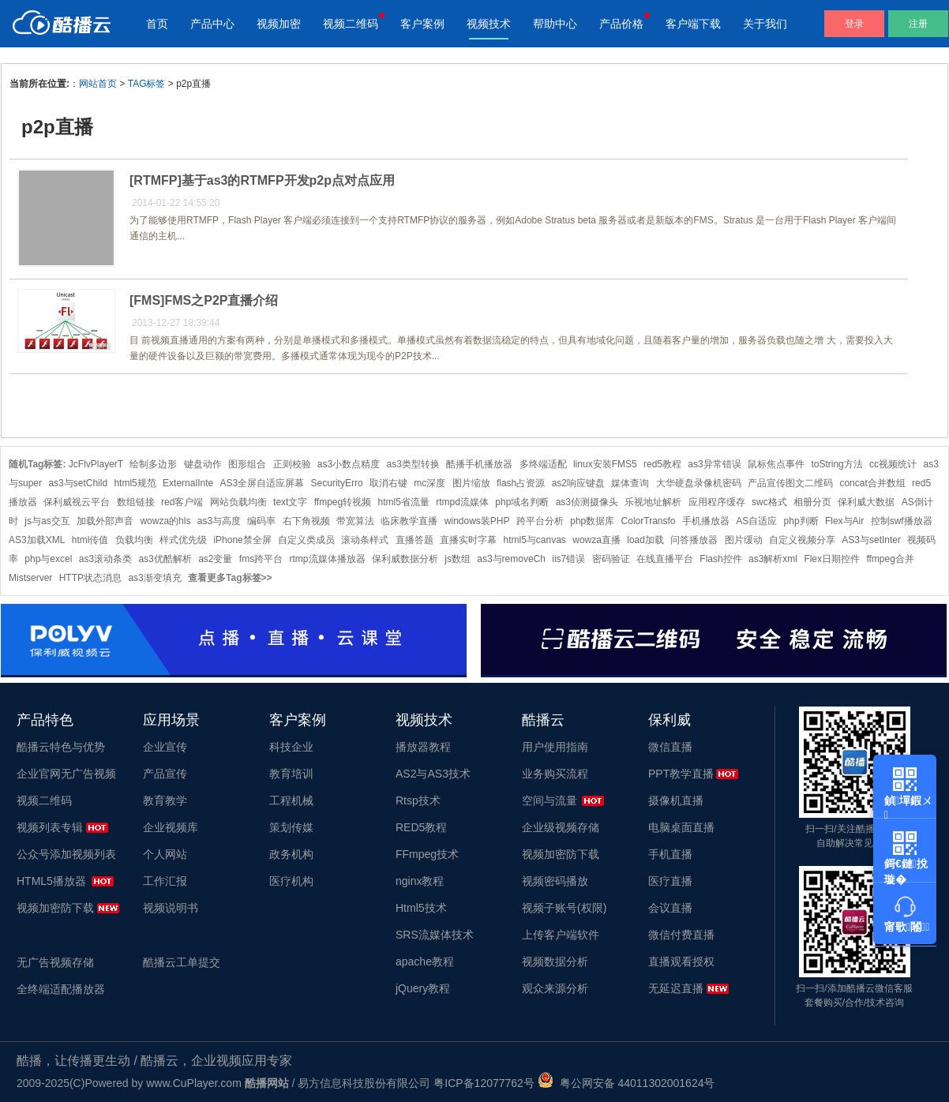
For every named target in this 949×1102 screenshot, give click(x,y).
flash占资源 (521, 483)
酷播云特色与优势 (61, 746)
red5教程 (662, 464)
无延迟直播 (675, 988)
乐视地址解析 (653, 502)
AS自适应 (756, 521)
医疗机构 (291, 881)
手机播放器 (706, 521)
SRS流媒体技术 (435, 934)
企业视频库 (170, 827)
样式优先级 (183, 539)
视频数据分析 (555, 961)
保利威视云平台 (76, 502)
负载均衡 (134, 539)
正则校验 (292, 464)
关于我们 (765, 23)
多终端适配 (543, 464)
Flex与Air (844, 521)
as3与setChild (77, 483)
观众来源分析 (555, 988)
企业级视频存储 (560, 827)
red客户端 (182, 502)
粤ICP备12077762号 (484, 1083)
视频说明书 (170, 907)
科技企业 (291, 746)
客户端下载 (693, 23)
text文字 (290, 502)
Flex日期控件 (832, 558)
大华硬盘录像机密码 (698, 483)
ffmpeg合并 (889, 558)
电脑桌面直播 (681, 827)
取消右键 (388, 483)
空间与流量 (549, 800)
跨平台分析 (540, 521)
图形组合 (247, 464)
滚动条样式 (364, 539)
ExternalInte (188, 483)
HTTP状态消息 (90, 577)
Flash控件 (720, 558)
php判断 (801, 521)
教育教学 (165, 800)
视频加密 (279, 23)
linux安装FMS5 (605, 464)
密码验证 (611, 558)
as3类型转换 (413, 464)
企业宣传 (165, 746)
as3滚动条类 (105, 558)
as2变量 (215, 558)
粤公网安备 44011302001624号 (626, 1083)
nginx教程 (420, 881)
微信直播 (670, 746)
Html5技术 (421, 907)
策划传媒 (291, 827)
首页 (157, 23)
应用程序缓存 (716, 502)
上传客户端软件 (560, 934)
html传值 (90, 539)
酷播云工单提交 (181, 962)
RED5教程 (421, 827)
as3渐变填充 (154, 577)
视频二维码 (350, 23)
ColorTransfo (648, 521)
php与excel (48, 558)
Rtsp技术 (418, 800)
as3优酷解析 (164, 558)
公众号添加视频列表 (66, 854)
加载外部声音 (105, 521)
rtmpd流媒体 (462, 502)
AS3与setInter (871, 539)
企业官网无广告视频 (66, 773)
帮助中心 (555, 23)
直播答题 (414, 539)
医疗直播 (670, 881)
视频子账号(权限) (564, 907)
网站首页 (98, 83)
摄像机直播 (675, 800)
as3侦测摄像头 (587, 502)
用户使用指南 (555, 746)
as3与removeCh (511, 558)
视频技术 (489, 23)
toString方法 (836, 464)
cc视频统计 (893, 464)
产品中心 (212, 23)
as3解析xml (772, 558)
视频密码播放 (555, 881)
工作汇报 (165, 881)
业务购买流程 (555, 773)
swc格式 (769, 502)
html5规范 (135, 483)
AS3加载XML (37, 539)
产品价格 (621, 23)
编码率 (261, 521)
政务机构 (291, 854)
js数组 (457, 558)
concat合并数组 (872, 483)
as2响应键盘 (578, 483)
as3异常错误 (714, 464)
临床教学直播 (409, 521)
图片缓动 (744, 539)
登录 (854, 23)
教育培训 (291, 773)
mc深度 (429, 483)
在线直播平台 (664, 558)
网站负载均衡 (238, 502)
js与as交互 (46, 521)
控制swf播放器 (901, 521)
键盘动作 (203, 464)
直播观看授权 (681, 961)
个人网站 (165, 854)
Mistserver (30, 577)
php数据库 (592, 521)
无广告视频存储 (55, 962)
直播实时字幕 (468, 539)
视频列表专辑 (50, 827)
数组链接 (136, 502)
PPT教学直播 (681, 773)
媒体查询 (630, 483)
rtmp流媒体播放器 (328, 558)
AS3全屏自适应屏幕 (262, 483)
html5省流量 (403, 502)
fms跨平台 (261, 558)
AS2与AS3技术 (433, 773)
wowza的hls (165, 521)
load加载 (645, 539)
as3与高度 (219, 521)
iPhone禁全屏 (242, 539)
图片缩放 (471, 483)
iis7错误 (568, 558)
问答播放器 (694, 539)
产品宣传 (165, 773)
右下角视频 (306, 521)
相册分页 (812, 502)
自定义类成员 (306, 539)
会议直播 (670, 907)
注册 (918, 23)
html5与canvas (535, 539)
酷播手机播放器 (479, 464)
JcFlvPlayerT (96, 464)
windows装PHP (477, 521)
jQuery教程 (423, 988)
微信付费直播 (681, 934)
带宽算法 (355, 521)
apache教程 (425, 961)
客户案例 (422, 23)
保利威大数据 (866, 502)
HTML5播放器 (51, 881)
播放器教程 (423, 746)
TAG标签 (147, 83)
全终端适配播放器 (61, 989)
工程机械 (291, 800)
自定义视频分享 (802, 539)
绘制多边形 (153, 464)
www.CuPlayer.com (194, 1083)
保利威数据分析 (405, 558)
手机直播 (670, 854)
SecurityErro (337, 483)
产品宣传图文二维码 (790, 483)
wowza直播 (596, 539)
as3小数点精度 (348, 464)
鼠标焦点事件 (776, 464)
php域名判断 (522, 502)
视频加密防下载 (55, 907)
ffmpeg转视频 (342, 502)
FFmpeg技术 (427, 854)
